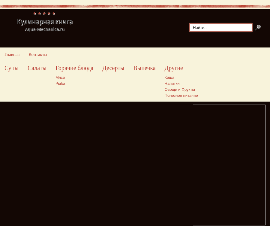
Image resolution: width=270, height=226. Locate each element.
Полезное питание (181, 95)
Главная (12, 54)
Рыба (60, 83)
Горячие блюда (74, 68)
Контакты (37, 54)
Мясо (60, 77)
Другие (174, 68)
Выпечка (144, 68)
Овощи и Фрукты (180, 89)
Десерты (113, 68)
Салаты (37, 68)
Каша (169, 77)
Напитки (172, 83)
